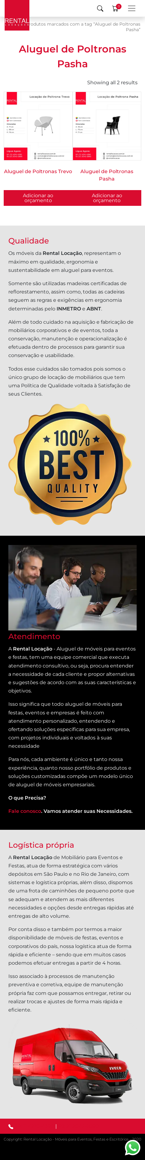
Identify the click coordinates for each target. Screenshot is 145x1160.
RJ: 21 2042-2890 (78, 1126)
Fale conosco (24, 811)
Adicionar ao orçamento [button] (107, 198)
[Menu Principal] (131, 8)
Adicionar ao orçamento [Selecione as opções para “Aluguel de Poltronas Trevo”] (38, 198)
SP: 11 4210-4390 (34, 1126)
